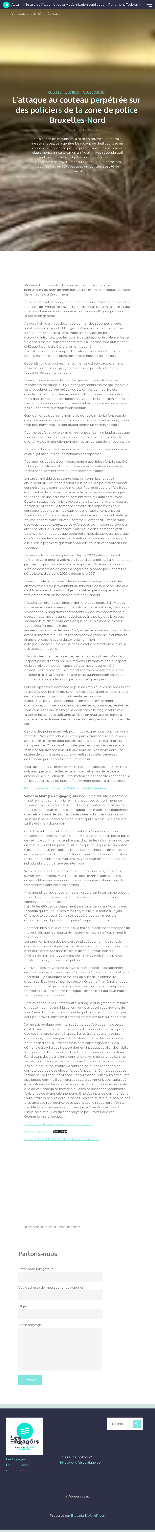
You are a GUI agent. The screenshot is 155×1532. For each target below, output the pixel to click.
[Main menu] (145, 5)
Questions (71, 91)
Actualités (51, 91)
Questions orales (97, 91)
